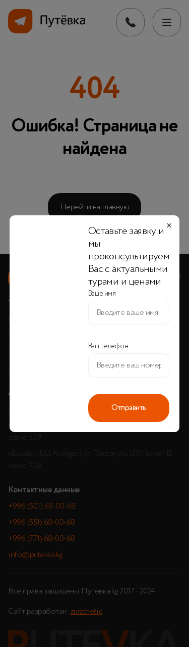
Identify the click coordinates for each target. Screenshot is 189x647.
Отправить (128, 408)
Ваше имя (102, 293)
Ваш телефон (108, 346)
